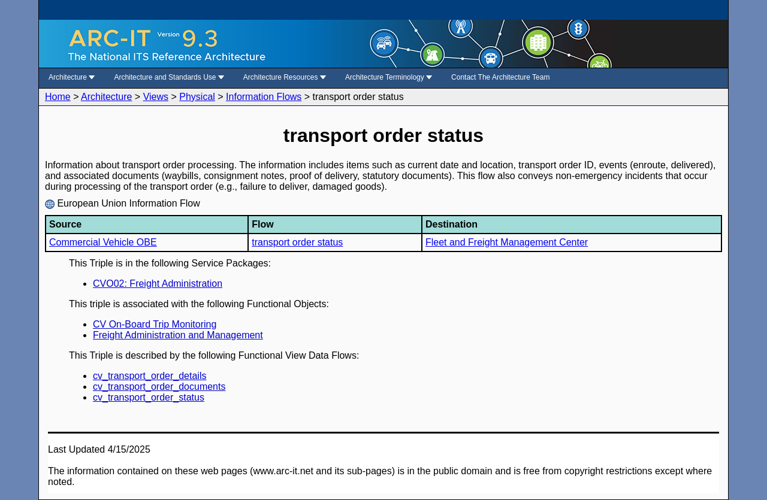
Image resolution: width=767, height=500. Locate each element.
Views (155, 97)
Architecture (72, 77)
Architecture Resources (284, 77)
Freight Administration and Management (178, 335)
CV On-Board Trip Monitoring (154, 324)
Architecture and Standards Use (169, 77)
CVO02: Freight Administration (157, 283)
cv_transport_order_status (148, 397)
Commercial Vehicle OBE (103, 242)
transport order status (297, 242)
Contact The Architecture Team (500, 77)
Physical (197, 97)
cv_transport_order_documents (159, 386)
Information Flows (263, 97)
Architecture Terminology (388, 77)
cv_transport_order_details (149, 376)
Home (58, 97)
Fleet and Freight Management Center (506, 242)
